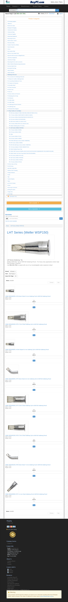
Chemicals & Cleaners (12, 30)
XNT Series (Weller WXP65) (16, 159)
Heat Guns (10, 89)
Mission (9, 562)
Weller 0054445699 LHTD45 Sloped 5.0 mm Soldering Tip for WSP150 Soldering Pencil (27, 349)
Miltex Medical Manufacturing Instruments (16, 64)
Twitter (9, 569)
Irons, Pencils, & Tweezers (13, 93)
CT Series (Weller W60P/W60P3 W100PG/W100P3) (21, 115)
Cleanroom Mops (11, 32)
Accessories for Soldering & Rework (15, 76)
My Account (10, 523)
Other (11, 134)
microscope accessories (12, 187)
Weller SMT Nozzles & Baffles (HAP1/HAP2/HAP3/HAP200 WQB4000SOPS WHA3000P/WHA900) (31, 151)
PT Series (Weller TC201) (15, 136)
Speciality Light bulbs (12, 168)
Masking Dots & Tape (12, 95)
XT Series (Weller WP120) (15, 161)
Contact (46, 6)
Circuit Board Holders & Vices (14, 81)
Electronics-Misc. (11, 42)
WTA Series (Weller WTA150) (16, 155)
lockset (8, 185)
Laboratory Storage (11, 59)
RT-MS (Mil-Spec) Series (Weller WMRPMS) (19, 140)
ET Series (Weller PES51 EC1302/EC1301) (19, 123)
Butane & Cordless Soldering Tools (15, 78)
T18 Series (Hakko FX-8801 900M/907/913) (19, 147)
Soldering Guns (11, 106)
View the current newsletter (11, 221)
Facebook (10, 570)
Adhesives (9, 23)
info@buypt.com (14, 548)
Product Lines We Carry (12, 579)
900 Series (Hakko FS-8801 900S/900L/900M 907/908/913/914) (23, 113)
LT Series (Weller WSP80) (15, 130)
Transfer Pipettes (10, 179)
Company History (11, 561)
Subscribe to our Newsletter (13, 585)
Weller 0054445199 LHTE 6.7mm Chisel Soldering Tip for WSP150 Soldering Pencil (26, 435)
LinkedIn (10, 572)
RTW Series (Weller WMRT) (16, 142)
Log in (61, 13)
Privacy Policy (10, 582)
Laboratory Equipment (12, 57)
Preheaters (10, 98)
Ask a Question (34, 209)
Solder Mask (10, 102)
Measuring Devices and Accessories (14, 61)
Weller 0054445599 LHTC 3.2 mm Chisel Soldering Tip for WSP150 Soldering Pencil (26, 494)
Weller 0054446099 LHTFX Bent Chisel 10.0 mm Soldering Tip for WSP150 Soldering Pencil (28, 379)
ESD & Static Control (12, 40)
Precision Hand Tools (11, 66)
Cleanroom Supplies (11, 34)
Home (8, 6)
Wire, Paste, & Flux (12, 164)
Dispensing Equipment (12, 36)
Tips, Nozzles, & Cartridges (14, 110)
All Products (13, 10)
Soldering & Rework (12, 74)
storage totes (10, 191)
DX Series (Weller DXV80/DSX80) (17, 119)
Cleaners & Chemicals (12, 83)
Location (9, 564)
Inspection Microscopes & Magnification (15, 55)
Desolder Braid (11, 85)
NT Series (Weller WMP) (15, 132)
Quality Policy (10, 588)
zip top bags (9, 193)
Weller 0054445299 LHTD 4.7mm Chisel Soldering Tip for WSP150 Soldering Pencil (26, 324)
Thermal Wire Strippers (13, 108)
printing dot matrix (11, 189)
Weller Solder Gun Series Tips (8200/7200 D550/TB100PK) (22, 153)
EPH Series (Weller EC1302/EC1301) (17, 121)
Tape (8, 176)
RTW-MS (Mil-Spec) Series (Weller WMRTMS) (20, 144)
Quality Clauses (10, 586)
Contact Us (9, 543)
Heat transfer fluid (11, 51)
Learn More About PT (12, 577)
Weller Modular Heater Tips (15, 149)
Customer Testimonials (12, 580)
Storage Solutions (11, 172)
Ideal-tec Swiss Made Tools (13, 53)
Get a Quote (34, 203)
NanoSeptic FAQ (12, 196)
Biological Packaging (11, 27)
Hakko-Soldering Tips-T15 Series (16, 125)
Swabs (8, 174)
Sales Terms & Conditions (13, 583)
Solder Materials (10, 72)
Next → (59, 282)
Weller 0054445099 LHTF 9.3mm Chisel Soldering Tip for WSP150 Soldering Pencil (26, 405)
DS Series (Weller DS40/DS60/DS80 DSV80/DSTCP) (21, 117)
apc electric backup (11, 183)
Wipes (8, 181)
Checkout (51, 13)
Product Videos (37, 6)
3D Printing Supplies (11, 21)
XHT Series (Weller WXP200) (16, 157)
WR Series (10, 166)
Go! (57, 10)
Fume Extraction (10, 47)
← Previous (51, 282)
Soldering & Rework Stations (14, 104)
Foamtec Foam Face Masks (13, 44)
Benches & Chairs (11, 25)
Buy (34, 307)
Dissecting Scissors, (11, 38)
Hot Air (9, 91)
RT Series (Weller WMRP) (15, 138)
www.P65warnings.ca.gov (46, 596)
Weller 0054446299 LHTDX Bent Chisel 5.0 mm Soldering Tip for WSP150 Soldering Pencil (28, 296)
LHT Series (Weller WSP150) (16, 127)
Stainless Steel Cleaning (12, 170)
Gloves (8, 49)
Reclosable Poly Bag (11, 68)
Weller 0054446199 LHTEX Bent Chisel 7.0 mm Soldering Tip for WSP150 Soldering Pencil (27, 464)
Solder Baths (10, 100)
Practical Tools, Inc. (16, 589)
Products (15, 6)
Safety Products (10, 70)
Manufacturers (25, 6)
